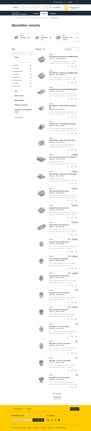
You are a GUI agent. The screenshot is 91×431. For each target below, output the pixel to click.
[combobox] (71, 49)
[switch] (68, 66)
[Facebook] (51, 419)
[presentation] (69, 2)
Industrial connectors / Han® (22, 17)
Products (44, 13)
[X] (55, 419)
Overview (36, 13)
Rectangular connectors (36, 17)
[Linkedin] (48, 419)
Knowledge (52, 13)
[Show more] (77, 37)
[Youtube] (59, 419)
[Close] (77, 2)
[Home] (13, 18)
